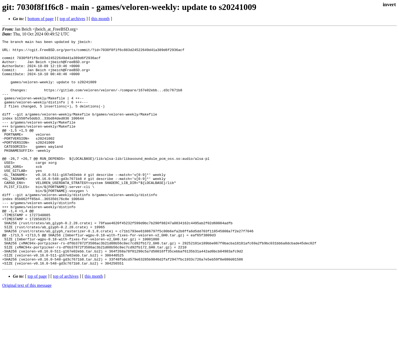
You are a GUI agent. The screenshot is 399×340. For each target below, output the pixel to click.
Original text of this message (27, 330)
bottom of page (41, 18)
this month (100, 18)
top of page (37, 321)
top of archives (72, 18)
